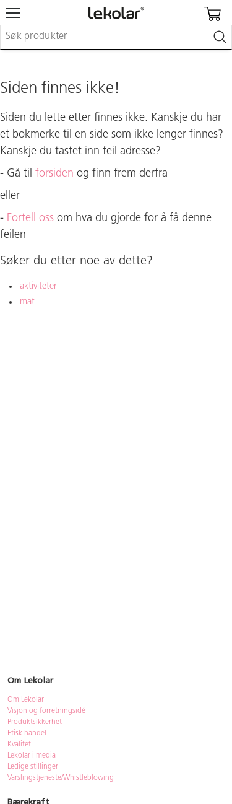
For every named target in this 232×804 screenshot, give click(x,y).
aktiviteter (38, 286)
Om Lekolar (25, 700)
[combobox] (116, 37)
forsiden (54, 174)
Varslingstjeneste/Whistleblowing (60, 778)
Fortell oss (30, 218)
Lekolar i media (31, 755)
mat (27, 302)
